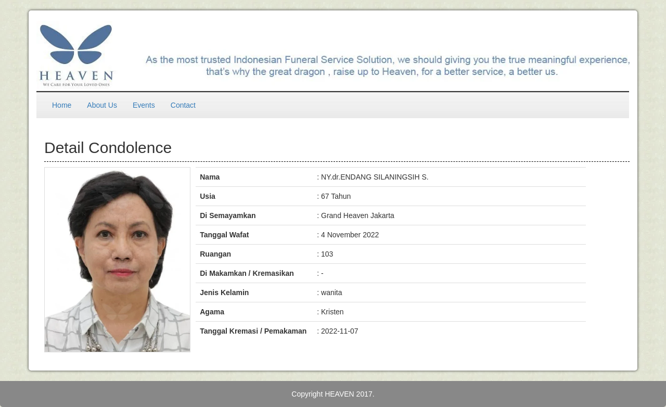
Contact (183, 105)
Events (144, 105)
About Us (102, 105)
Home (61, 105)
